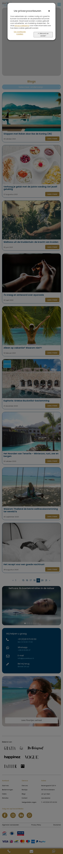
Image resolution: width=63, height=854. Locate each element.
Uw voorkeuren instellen (20, 33)
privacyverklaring (22, 25)
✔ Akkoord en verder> (43, 34)
